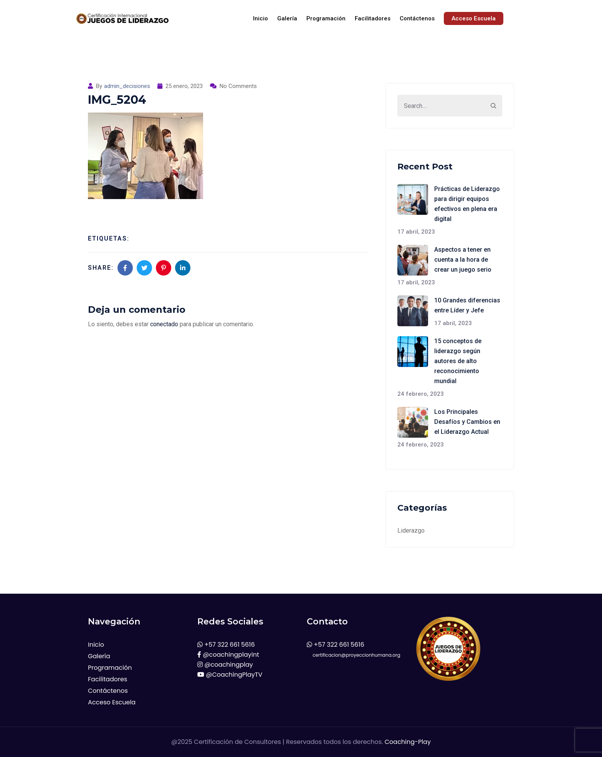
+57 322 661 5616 (226, 644)
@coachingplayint (228, 654)
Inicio (260, 18)
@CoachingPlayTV (229, 674)
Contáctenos (417, 18)
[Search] (493, 105)
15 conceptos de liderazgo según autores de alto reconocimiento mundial (457, 361)
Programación (326, 18)
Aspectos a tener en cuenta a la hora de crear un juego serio (462, 259)
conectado (164, 324)
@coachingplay (225, 664)
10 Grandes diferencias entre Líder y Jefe (467, 305)
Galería (287, 18)
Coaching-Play (408, 741)
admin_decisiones (127, 86)
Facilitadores (372, 18)
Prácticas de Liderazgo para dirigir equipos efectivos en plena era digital (467, 203)
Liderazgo (411, 530)
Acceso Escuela (474, 18)
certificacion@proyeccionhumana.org (353, 655)
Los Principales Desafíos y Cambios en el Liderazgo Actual (467, 421)
